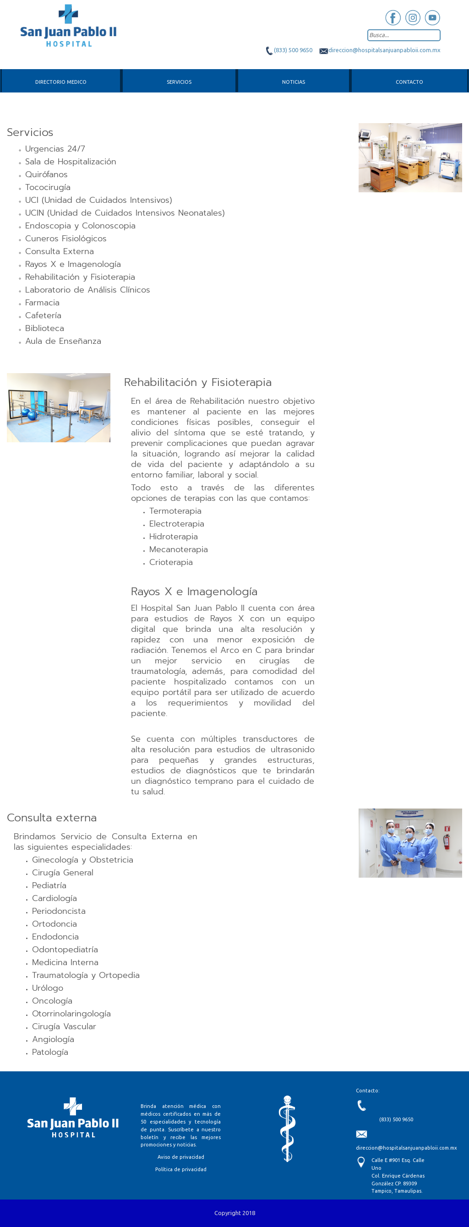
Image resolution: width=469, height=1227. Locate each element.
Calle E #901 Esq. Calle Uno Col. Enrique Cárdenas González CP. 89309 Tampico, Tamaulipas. (398, 1175)
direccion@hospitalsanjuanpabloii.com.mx (380, 50)
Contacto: (368, 1090)
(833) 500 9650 (288, 50)
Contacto (409, 82)
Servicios (179, 82)
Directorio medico (61, 82)
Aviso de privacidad (181, 1157)
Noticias (293, 82)
